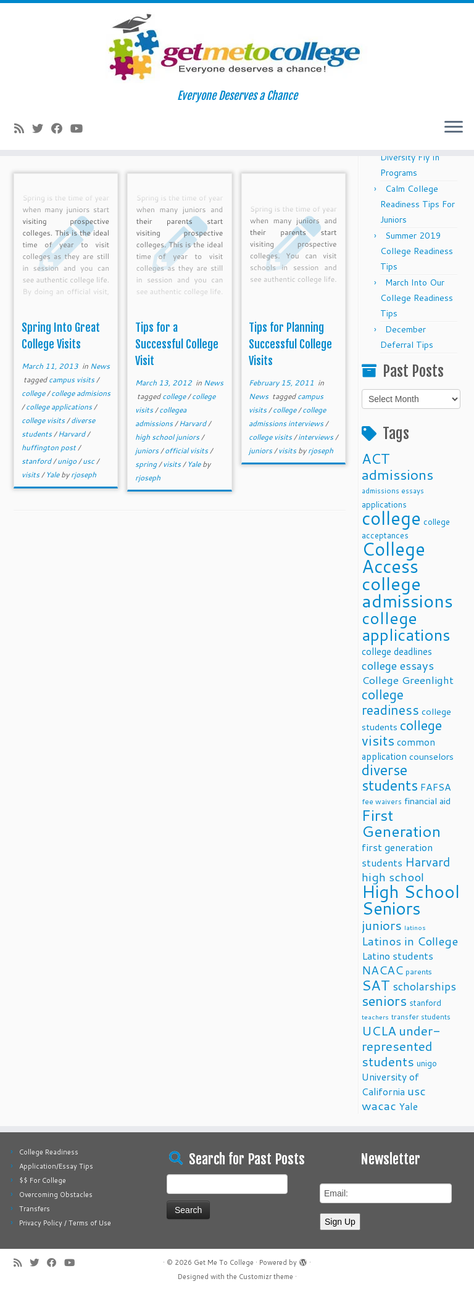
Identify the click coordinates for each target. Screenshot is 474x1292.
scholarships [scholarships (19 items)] (424, 986)
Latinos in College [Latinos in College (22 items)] (410, 940)
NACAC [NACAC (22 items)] (382, 969)
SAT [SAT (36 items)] (376, 985)
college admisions (80, 393)
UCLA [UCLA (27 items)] (379, 1030)
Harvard (72, 434)
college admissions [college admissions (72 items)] (407, 591)
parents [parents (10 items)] (418, 971)
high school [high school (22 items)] (393, 876)
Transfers (34, 1209)
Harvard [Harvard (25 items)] (427, 861)
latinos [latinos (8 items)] (415, 927)
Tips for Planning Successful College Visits (290, 344)
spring (147, 464)
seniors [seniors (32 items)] (384, 1000)
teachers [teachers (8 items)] (375, 1016)
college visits (44, 420)
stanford (37, 461)
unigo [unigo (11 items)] (427, 1063)
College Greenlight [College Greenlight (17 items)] (408, 680)
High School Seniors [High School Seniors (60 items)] (411, 899)
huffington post (50, 447)
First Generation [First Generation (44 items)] (401, 823)
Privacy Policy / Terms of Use (65, 1223)
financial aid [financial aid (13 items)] (427, 800)
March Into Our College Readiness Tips (416, 297)
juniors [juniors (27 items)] (382, 925)
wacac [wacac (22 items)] (379, 1105)
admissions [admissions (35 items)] (397, 474)
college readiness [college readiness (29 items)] (390, 702)
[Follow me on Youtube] (80, 128)
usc (89, 461)
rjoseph (83, 474)
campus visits (72, 379)
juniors (147, 450)
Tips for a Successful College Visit (176, 344)
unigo (67, 461)
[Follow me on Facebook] (60, 128)
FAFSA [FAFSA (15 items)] (435, 787)
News (100, 366)
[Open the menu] (453, 127)
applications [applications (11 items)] (384, 504)
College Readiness (48, 1152)
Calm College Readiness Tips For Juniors (417, 204)
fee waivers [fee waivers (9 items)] (382, 801)
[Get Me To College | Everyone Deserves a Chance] (237, 46)
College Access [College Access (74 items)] (393, 557)
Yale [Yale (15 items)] (408, 1106)
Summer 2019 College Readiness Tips (416, 251)
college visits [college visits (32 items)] (402, 732)
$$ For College (42, 1180)
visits (31, 474)
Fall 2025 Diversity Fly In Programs (409, 157)
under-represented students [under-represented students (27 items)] (401, 1046)
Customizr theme (266, 1277)
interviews (316, 437)
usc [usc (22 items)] (416, 1090)
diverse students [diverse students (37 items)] (390, 778)
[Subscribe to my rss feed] (23, 128)
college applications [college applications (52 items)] (406, 626)
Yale (53, 474)
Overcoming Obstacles (56, 1194)
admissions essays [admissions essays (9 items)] (393, 490)
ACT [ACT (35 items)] (376, 458)
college (34, 393)
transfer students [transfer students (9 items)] (421, 1016)
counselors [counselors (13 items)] (431, 756)
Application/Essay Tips (56, 1166)
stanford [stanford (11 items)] (425, 1002)
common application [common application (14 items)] (398, 749)
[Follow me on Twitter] (41, 128)
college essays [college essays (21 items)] (398, 665)
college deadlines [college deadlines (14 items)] (397, 651)
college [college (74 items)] (391, 517)
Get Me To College (224, 1262)
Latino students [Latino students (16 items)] (397, 955)
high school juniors (168, 437)
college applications (60, 406)
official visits (187, 450)
